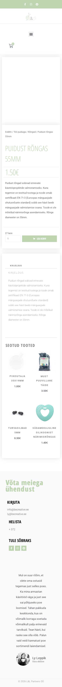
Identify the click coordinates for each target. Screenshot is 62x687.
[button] (31, 34)
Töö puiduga (20, 132)
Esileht (8, 132)
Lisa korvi (41, 238)
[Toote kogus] (13, 238)
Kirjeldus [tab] (16, 266)
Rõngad (32, 132)
